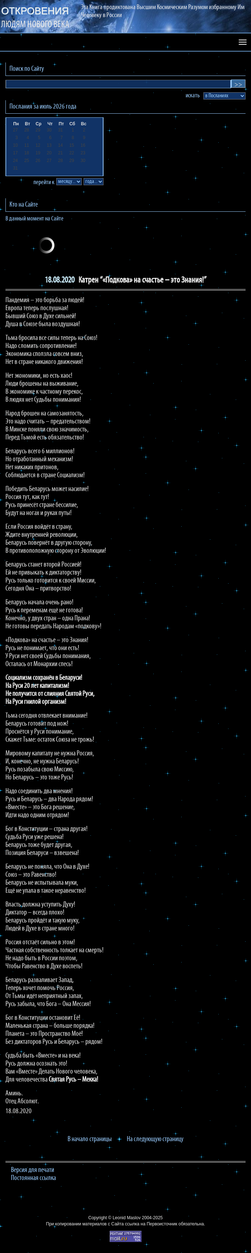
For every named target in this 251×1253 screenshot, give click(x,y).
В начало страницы (90, 1139)
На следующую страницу (155, 1139)
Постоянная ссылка (33, 1178)
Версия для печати (32, 1170)
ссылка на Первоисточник (151, 1223)
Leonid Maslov (127, 1217)
